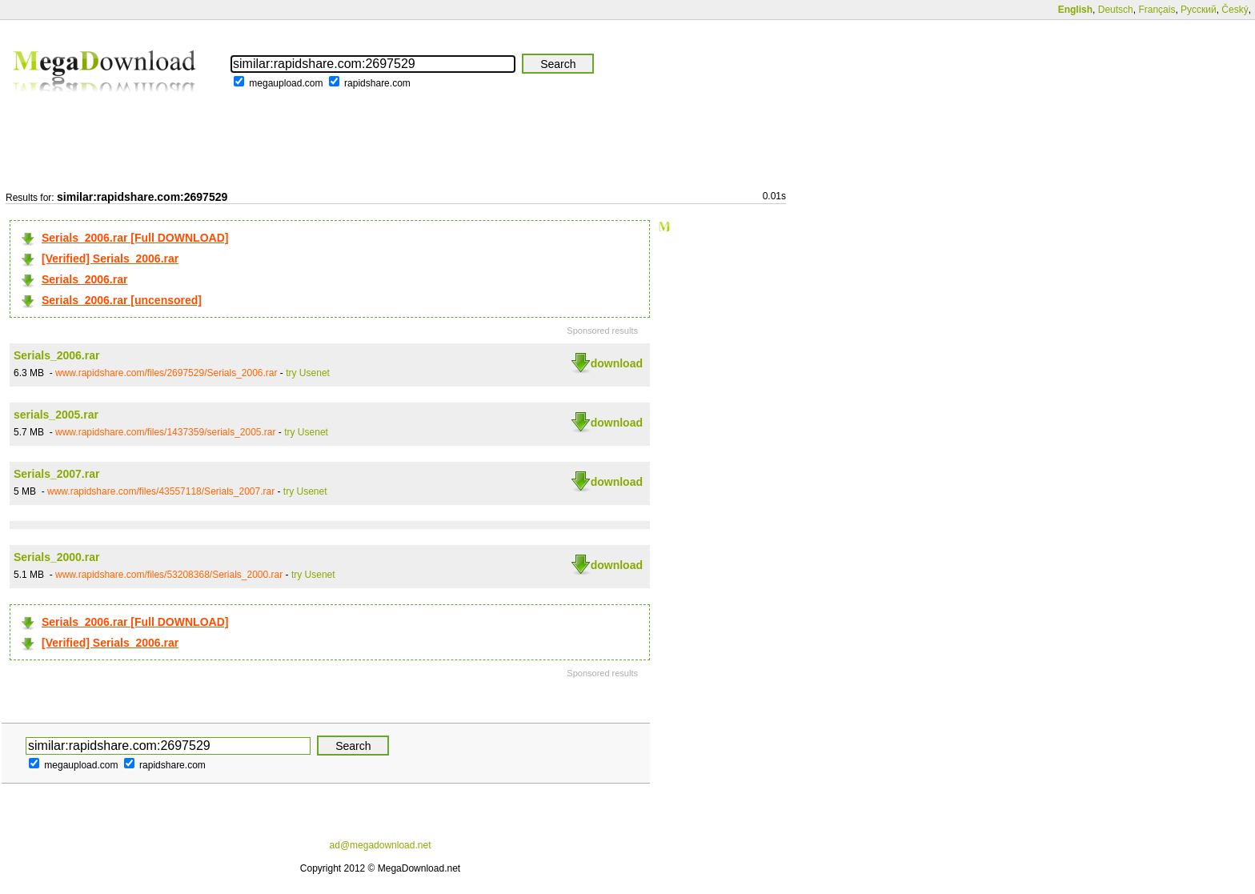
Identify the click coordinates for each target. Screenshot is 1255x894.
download (617, 363)
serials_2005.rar (56, 414)
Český (1234, 9)
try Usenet (308, 373)
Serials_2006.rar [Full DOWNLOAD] (135, 237)
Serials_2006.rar (84, 279)
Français (1156, 9)
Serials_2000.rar (56, 557)
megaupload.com (286, 83)
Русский (1199, 9)
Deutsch (1115, 9)
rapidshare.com (377, 83)
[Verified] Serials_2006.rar (110, 258)
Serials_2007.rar (56, 473)
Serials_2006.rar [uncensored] (122, 300)
